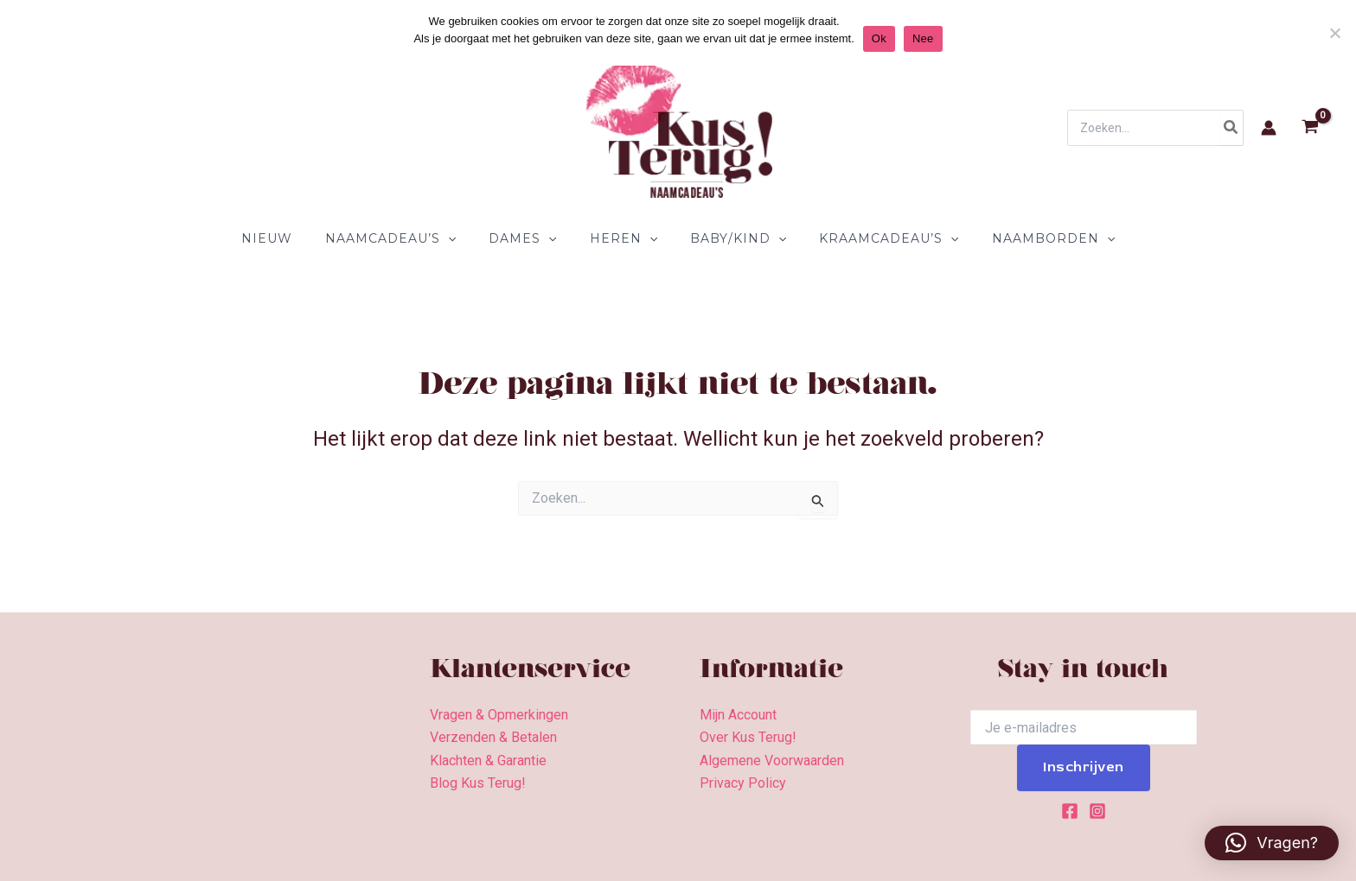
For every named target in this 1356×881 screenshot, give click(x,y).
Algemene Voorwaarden (772, 760)
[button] (1272, 843)
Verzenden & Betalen (493, 737)
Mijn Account (738, 715)
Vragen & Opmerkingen (499, 715)
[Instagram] (1097, 811)
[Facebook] (1069, 811)
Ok (879, 38)
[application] (465, 238)
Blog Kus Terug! (478, 783)
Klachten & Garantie (488, 760)
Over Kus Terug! (748, 737)
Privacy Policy (743, 783)
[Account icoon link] (1268, 128)
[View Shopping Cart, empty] (1310, 128)
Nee (923, 38)
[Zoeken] (1231, 128)
